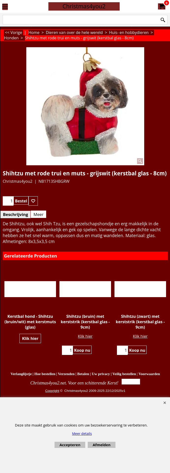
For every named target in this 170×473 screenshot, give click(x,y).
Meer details (82, 433)
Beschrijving (15, 214)
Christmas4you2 (83, 6)
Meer (38, 214)
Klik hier (30, 338)
